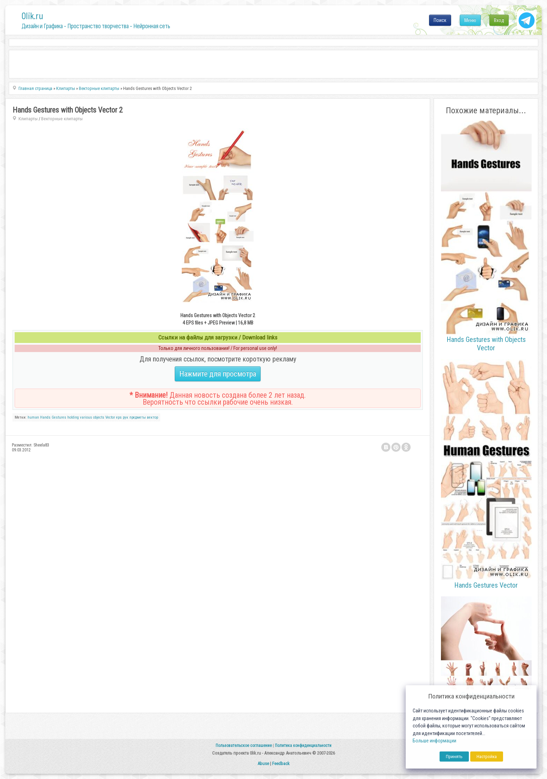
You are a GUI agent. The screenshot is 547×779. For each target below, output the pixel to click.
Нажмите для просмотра (217, 373)
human (33, 417)
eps (119, 417)
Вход (499, 20)
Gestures (59, 417)
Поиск (440, 20)
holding (73, 417)
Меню (470, 20)
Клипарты (28, 118)
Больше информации (434, 741)
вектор (152, 417)
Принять (454, 756)
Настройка (487, 756)
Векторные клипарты (62, 118)
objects (98, 417)
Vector (110, 417)
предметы (137, 417)
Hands (45, 417)
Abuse (263, 763)
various (86, 417)
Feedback (281, 763)
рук (125, 417)
